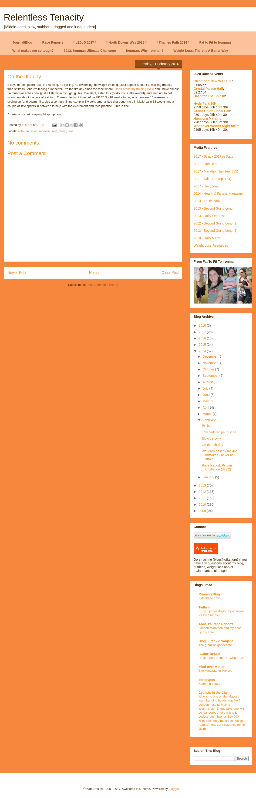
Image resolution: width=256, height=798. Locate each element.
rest (54, 131)
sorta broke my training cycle (134, 89)
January (208, 477)
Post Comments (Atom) (102, 285)
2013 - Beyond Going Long (213, 208)
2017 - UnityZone (206, 186)
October (208, 369)
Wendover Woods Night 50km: (218, 126)
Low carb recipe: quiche (219, 432)
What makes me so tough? (33, 50)
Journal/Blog (22, 42)
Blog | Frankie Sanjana (216, 641)
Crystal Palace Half (208, 88)
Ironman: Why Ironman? (144, 50)
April (206, 407)
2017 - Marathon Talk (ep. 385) (216, 171)
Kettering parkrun (210, 683)
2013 (203, 485)
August (207, 382)
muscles (31, 131)
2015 (203, 344)
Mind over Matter (212, 667)
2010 (203, 504)
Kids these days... (211, 598)
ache (21, 131)
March (207, 414)
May (205, 401)
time (71, 131)
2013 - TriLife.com (207, 201)
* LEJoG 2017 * (84, 42)
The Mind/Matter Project (215, 670)
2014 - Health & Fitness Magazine (218, 193)
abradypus (207, 680)
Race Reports (52, 42)
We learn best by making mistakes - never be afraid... (220, 455)
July (205, 388)
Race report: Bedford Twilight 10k (221, 658)
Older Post (170, 273)
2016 (203, 338)
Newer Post (16, 273)
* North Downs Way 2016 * (126, 42)
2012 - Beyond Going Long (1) (215, 230)
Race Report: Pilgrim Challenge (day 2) (217, 467)
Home (94, 273)
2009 (203, 511)
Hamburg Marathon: (210, 118)
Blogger (173, 789)
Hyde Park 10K (205, 103)
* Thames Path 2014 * (173, 42)
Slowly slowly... (212, 438)
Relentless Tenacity (44, 17)
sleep (62, 131)
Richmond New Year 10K (213, 81)
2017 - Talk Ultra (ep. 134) (212, 179)
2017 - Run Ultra (206, 164)
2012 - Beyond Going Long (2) (215, 223)
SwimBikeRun (209, 654)
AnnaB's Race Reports (216, 624)
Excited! (207, 426)
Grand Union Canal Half (212, 111)
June (206, 395)
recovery (45, 131)
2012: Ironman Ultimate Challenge (90, 50)
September (210, 375)
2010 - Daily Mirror (207, 238)
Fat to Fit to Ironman (215, 42)
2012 (203, 492)
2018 (203, 325)
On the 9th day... (214, 445)
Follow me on (208, 550)
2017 (203, 332)
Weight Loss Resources (211, 245)
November (210, 363)
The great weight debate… (217, 645)
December (210, 356)
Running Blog (209, 594)
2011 (203, 498)
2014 (203, 351)
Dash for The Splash (209, 96)
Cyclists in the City (213, 692)
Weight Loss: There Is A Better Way (200, 50)
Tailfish (204, 607)
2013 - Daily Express (209, 216)
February (209, 420)
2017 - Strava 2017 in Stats (213, 156)
